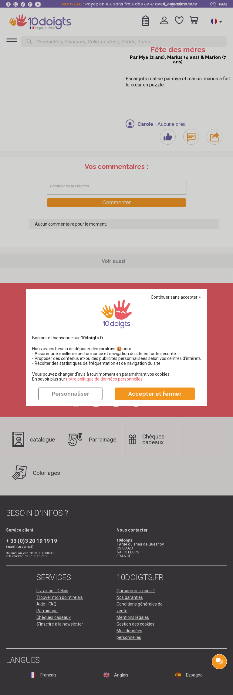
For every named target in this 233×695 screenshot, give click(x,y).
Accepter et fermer (154, 394)
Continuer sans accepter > (176, 297)
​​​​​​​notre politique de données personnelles (104, 379)
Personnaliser (70, 394)
